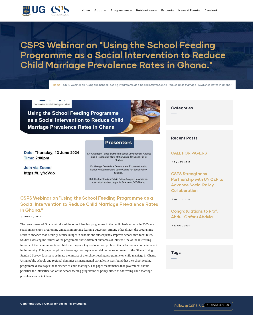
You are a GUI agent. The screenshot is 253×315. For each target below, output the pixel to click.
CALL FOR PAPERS (189, 153)
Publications (146, 11)
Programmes (121, 11)
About (100, 11)
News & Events (189, 10)
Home (86, 10)
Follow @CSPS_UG (189, 306)
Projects (167, 10)
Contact (211, 10)
